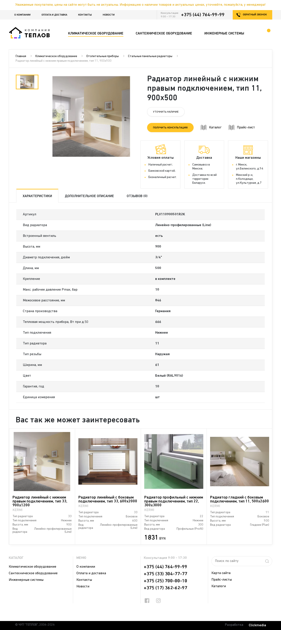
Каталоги (218, 586)
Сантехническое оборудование (33, 573)
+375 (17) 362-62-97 (165, 588)
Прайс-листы (221, 579)
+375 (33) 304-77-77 (165, 574)
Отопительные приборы (102, 56)
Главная (21, 56)
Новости (109, 15)
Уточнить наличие (166, 112)
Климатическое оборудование (56, 56)
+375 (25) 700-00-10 (165, 581)
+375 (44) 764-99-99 (203, 15)
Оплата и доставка (54, 15)
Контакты (85, 15)
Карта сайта (221, 573)
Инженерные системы (26, 580)
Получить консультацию (170, 127)
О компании (22, 15)
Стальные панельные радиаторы (150, 56)
